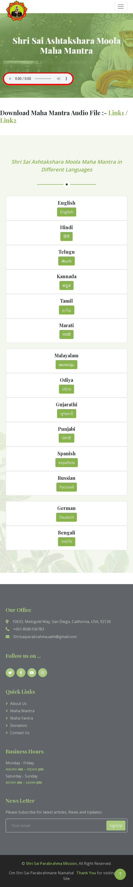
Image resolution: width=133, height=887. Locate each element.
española (66, 462)
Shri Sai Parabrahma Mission (51, 863)
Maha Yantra (21, 718)
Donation (18, 725)
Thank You (85, 872)
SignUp (115, 825)
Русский (66, 487)
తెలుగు (66, 261)
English (66, 212)
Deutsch (66, 517)
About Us (18, 703)
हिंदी (66, 236)
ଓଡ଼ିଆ (66, 389)
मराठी (66, 334)
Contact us (19, 732)
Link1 (116, 113)
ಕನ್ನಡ (66, 285)
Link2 (8, 120)
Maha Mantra (22, 710)
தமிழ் (66, 310)
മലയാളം (66, 364)
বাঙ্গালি (66, 541)
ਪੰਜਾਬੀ (66, 438)
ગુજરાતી (66, 413)
